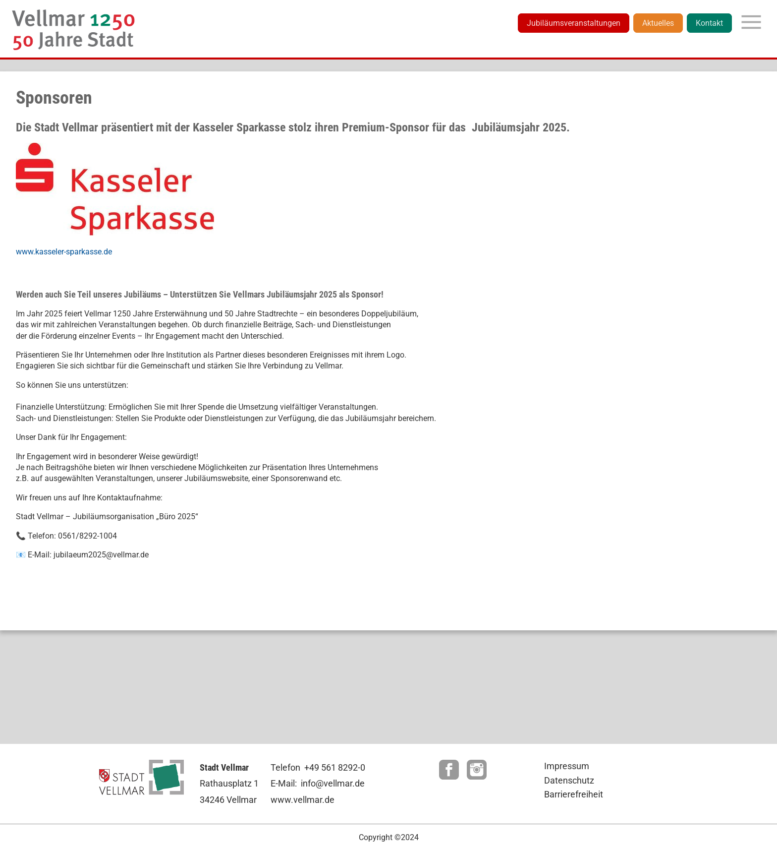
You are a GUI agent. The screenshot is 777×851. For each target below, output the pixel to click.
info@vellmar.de (333, 783)
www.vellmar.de (302, 799)
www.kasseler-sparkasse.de (64, 251)
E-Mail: (284, 783)
